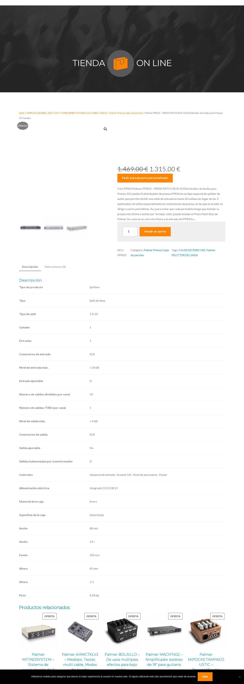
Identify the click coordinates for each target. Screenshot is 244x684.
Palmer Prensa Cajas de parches (126, 113)
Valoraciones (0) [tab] (55, 266)
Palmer (210, 250)
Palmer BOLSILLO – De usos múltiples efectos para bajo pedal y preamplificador (122, 664)
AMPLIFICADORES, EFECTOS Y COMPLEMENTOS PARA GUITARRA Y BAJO (67, 113)
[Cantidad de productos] (130, 231)
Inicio (22, 113)
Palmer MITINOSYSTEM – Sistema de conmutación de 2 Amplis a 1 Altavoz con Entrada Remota (38, 667)
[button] (105, 129)
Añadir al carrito (155, 231)
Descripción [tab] (30, 266)
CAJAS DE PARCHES (192, 250)
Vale (205, 676)
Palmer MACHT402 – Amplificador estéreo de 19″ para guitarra (164, 659)
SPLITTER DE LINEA (185, 255)
